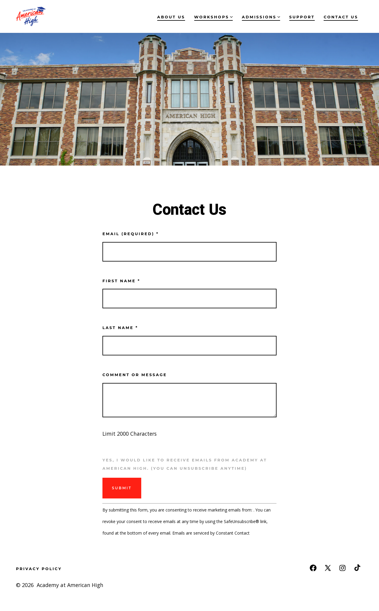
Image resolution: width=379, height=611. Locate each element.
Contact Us (341, 17)
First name (121, 281)
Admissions (261, 17)
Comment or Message (134, 375)
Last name (120, 327)
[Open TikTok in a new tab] (356, 568)
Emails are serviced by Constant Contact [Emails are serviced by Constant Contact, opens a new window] (211, 533)
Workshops (213, 17)
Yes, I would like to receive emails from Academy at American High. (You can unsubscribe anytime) (184, 464)
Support (302, 17)
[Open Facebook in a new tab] (313, 568)
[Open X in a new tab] (328, 568)
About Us (171, 17)
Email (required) (130, 234)
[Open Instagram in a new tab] (342, 568)
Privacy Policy (39, 569)
